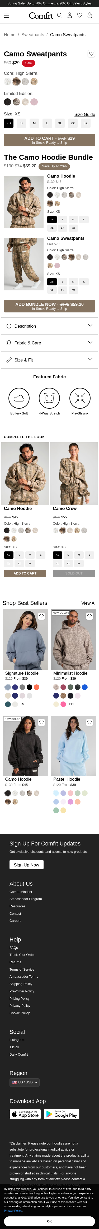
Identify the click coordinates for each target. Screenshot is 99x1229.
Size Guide (84, 114)
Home (10, 34)
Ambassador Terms (24, 976)
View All (88, 603)
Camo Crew (65, 508)
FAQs (14, 948)
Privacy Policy (20, 1006)
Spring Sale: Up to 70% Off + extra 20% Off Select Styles (49, 3)
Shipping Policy (21, 984)
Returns (15, 962)
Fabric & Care (49, 343)
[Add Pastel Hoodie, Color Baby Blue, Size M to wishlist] (89, 722)
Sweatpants (32, 34)
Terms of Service (22, 969)
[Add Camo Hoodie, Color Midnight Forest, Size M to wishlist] (41, 722)
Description (49, 326)
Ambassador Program (26, 899)
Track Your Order (22, 955)
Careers (15, 921)
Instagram (17, 1040)
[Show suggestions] (25, 1082)
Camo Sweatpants (65, 238)
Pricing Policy (20, 999)
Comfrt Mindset (21, 892)
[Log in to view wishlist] (80, 15)
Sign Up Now (26, 865)
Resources (17, 906)
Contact (15, 914)
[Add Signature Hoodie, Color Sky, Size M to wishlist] (41, 616)
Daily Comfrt (19, 1054)
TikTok (14, 1047)
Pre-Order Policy (22, 991)
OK (49, 1221)
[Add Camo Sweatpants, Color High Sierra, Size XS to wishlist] (91, 53)
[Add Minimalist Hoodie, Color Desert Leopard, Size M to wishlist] (89, 616)
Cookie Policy (20, 1013)
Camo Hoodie (61, 176)
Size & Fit (49, 360)
